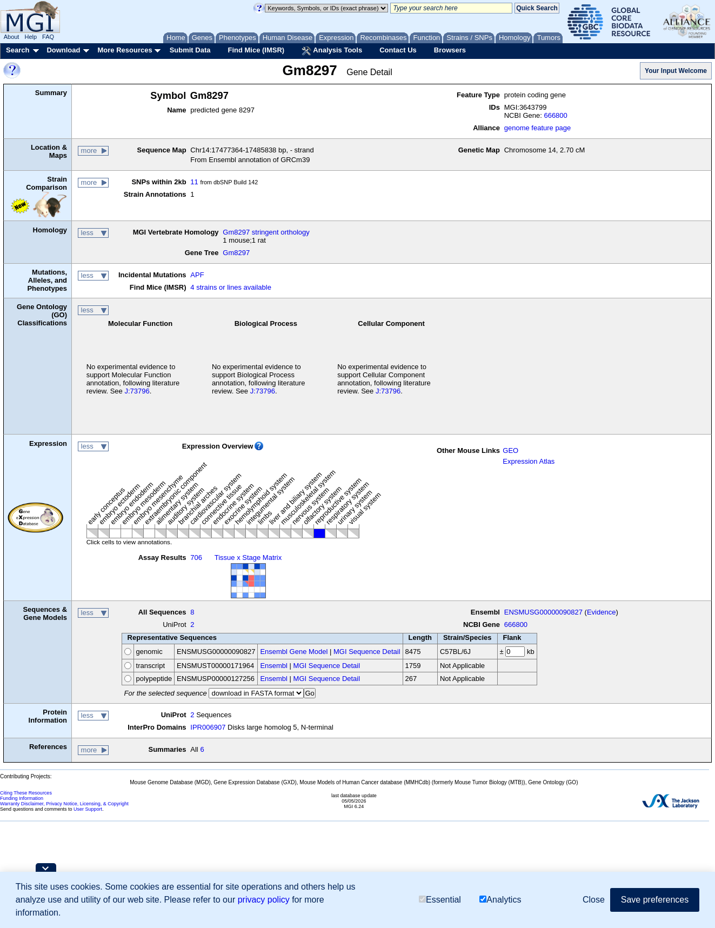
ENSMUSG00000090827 (543, 612)
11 (194, 182)
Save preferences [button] (655, 899)
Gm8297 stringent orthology (266, 232)
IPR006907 (207, 727)
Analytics (500, 899)
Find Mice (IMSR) (256, 50)
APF (197, 275)
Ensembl (274, 666)
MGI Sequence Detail (366, 651)
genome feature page (537, 128)
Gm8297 (236, 253)
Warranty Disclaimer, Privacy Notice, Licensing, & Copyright (64, 803)
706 (196, 557)
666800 (555, 115)
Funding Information (21, 798)
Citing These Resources (26, 793)
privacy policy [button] (264, 899)
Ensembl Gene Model (294, 651)
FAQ (48, 37)
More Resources (124, 50)
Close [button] (594, 899)
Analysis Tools (332, 51)
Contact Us (398, 50)
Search (17, 50)
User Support (87, 809)
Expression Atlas (528, 461)
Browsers (450, 50)
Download (63, 50)
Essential (440, 899)
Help (30, 37)
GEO (510, 450)
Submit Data (190, 50)
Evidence (601, 612)
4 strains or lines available (230, 287)
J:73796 (136, 391)
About (11, 37)
